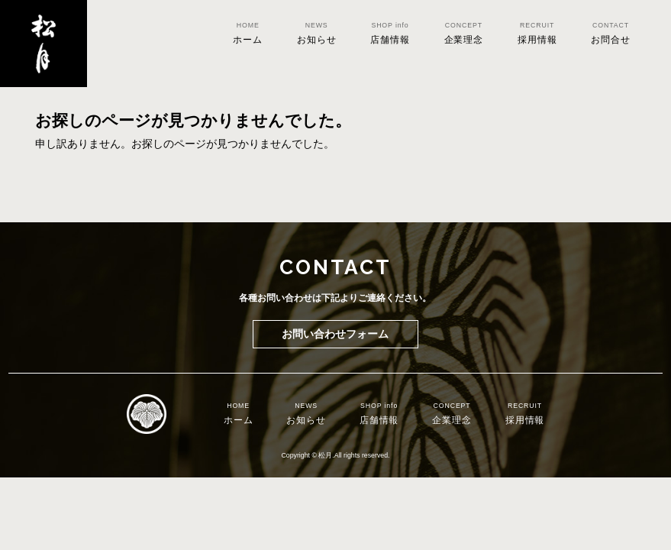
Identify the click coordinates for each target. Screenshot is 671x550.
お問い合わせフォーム (335, 334)
